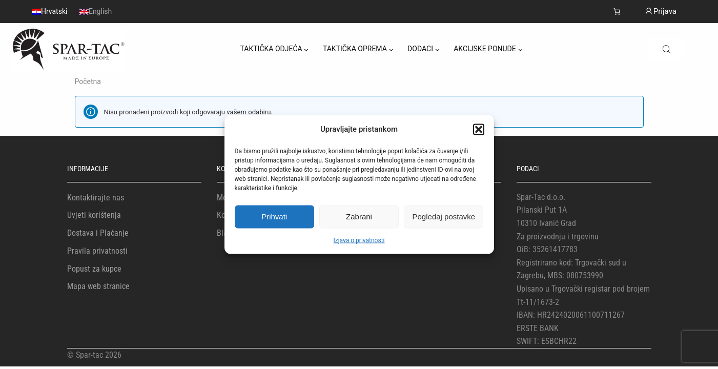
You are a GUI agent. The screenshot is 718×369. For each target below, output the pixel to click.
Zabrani (359, 216)
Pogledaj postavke (444, 216)
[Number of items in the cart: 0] (617, 11)
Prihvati (274, 216)
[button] (479, 129)
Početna (88, 81)
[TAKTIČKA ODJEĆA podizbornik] (306, 49)
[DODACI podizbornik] (437, 49)
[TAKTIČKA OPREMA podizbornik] (391, 49)
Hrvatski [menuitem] (54, 12)
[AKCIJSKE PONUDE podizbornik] (520, 49)
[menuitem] (49, 11)
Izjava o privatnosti (359, 239)
